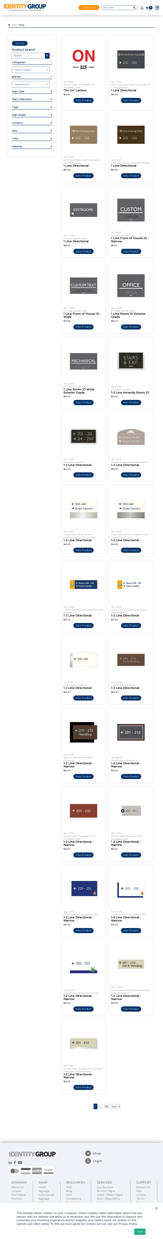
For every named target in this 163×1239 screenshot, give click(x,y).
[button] (32, 63)
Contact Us (143, 1187)
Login (93, 1161)
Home (14, 25)
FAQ (69, 1187)
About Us (17, 1187)
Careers (16, 1191)
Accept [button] (140, 1232)
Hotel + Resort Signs (110, 1194)
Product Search (23, 49)
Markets (16, 1198)
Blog (69, 1191)
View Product (83, 100)
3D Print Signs (106, 1191)
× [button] (156, 1208)
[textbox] (30, 70)
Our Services (105, 1187)
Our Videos (18, 1194)
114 (106, 1106)
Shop (93, 1153)
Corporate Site (89, 7)
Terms (140, 1198)
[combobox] (31, 69)
